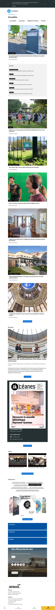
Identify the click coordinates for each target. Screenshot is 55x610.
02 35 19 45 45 (15, 557)
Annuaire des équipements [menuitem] (14, 579)
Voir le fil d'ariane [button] (11, 14)
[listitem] (18, 460)
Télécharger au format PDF (18, 439)
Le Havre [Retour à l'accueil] (12, 11)
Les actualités (12, 20)
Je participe (22, 20)
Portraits (43, 20)
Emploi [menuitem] (10, 581)
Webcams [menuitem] (10, 577)
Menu (4, 608)
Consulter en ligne (16, 436)
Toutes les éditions (27, 445)
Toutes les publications (27, 482)
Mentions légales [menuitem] (17, 586)
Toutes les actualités (27, 321)
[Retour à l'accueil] (27, 549)
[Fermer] (53, 1)
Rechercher (34, 608)
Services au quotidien (18, 608)
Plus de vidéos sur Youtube (27, 473)
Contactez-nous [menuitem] (12, 570)
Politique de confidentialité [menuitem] (26, 586)
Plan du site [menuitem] (34, 586)
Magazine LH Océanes (32, 20)
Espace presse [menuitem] (11, 573)
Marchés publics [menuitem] (12, 575)
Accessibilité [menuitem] (10, 586)
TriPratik (13, 6)
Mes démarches (48, 608)
